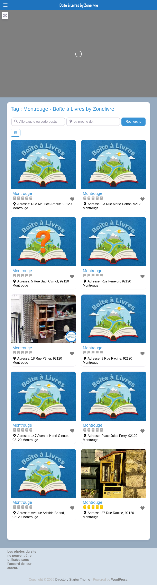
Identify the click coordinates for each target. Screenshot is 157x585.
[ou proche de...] (93, 122)
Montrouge (22, 193)
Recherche (136, 121)
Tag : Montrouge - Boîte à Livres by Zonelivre (62, 109)
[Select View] (15, 133)
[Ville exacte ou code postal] (38, 122)
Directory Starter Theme (73, 579)
